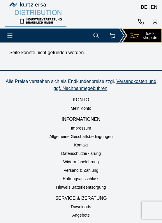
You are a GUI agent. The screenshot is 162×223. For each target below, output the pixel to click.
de (144, 7)
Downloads (81, 206)
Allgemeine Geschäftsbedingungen (80, 136)
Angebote (81, 215)
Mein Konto (81, 108)
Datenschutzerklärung (81, 153)
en (154, 7)
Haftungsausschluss (81, 178)
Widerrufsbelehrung (81, 162)
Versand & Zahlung (81, 170)
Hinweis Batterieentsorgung (81, 187)
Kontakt (81, 145)
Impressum (81, 128)
